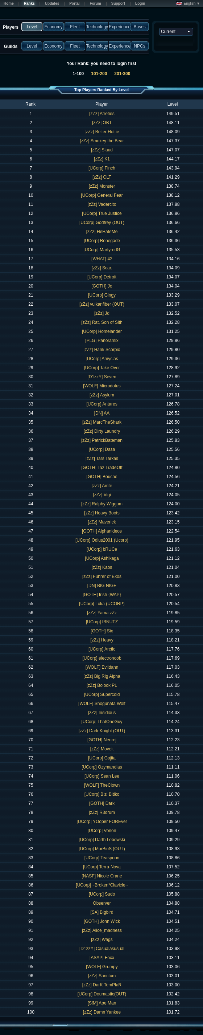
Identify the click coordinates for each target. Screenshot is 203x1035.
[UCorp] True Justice (101, 213)
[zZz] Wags (102, 939)
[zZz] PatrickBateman (102, 440)
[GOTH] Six (102, 630)
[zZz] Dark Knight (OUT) (102, 730)
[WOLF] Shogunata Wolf (101, 703)
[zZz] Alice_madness (102, 930)
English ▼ (188, 3)
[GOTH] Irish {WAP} (102, 594)
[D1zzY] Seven (101, 376)
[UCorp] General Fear (102, 195)
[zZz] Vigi (102, 494)
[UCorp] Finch (101, 168)
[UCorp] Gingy (102, 295)
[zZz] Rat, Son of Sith (101, 322)
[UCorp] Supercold (102, 694)
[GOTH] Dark (102, 803)
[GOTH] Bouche (101, 476)
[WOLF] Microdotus (101, 385)
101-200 (99, 73)
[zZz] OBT (102, 122)
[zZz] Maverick (102, 522)
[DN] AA (102, 413)
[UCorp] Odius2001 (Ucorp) (101, 540)
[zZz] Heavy (101, 640)
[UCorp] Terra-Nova (102, 866)
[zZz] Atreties (101, 113)
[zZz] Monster (102, 186)
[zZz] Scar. (102, 267)
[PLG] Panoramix (101, 340)
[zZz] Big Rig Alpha (101, 676)
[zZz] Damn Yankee (102, 1012)
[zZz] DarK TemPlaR (101, 984)
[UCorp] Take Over (102, 367)
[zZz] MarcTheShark (101, 422)
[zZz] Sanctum (102, 975)
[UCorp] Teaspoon (102, 857)
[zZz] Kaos (102, 567)
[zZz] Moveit (102, 748)
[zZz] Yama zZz (102, 612)
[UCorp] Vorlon (102, 830)
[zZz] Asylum (102, 395)
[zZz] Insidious (102, 712)
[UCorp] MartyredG (101, 249)
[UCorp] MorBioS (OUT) (102, 848)
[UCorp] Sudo (102, 894)
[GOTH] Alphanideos (102, 531)
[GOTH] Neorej (101, 739)
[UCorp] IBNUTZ (102, 621)
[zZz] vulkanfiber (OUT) (101, 304)
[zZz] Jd (101, 313)
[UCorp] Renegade (102, 240)
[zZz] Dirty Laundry (102, 431)
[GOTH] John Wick (102, 921)
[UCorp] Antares (101, 404)
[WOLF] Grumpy (101, 966)
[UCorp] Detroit (101, 277)
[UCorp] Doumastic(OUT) (102, 994)
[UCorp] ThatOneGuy (101, 721)
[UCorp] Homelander (102, 331)
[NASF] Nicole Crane (102, 876)
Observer (102, 903)
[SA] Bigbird (101, 912)
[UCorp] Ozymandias (102, 767)
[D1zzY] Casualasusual (101, 948)
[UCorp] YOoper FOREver (101, 821)
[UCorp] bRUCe (102, 549)
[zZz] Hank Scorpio (101, 349)
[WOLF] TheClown (102, 785)
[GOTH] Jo (101, 286)
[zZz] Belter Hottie (101, 131)
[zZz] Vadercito (101, 204)
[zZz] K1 (102, 159)
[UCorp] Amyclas (102, 358)
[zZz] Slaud (102, 149)
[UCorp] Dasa (102, 449)
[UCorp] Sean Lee (101, 776)
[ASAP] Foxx (102, 957)
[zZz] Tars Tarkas (102, 458)
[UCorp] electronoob (101, 658)
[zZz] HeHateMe (102, 231)
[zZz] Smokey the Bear (102, 140)
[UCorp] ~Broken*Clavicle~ (102, 885)
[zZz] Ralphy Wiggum (102, 503)
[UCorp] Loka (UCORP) (101, 603)
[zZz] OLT (101, 177)
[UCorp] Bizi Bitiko (102, 794)
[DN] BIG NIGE (102, 585)
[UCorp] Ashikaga (102, 558)
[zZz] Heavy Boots (101, 513)
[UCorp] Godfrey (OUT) (101, 222)
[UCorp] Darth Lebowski (102, 839)
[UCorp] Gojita (102, 758)
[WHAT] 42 (101, 258)
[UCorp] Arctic (101, 649)
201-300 (122, 73)
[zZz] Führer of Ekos (101, 576)
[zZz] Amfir (102, 485)
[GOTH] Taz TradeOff (102, 467)
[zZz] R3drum (102, 812)
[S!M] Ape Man (102, 1003)
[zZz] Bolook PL (102, 685)
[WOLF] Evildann (102, 667)
